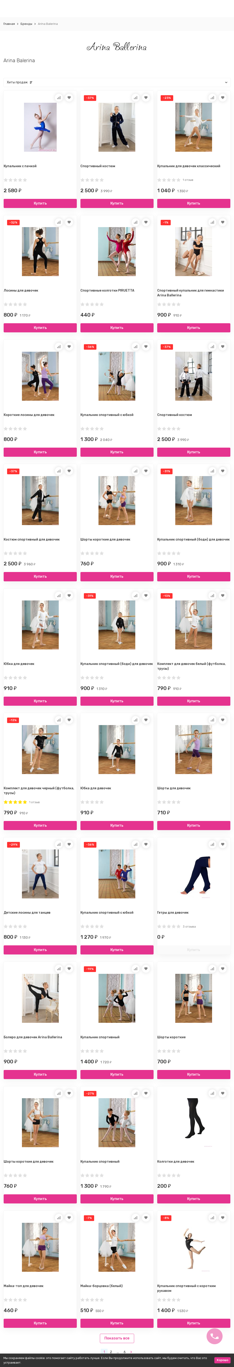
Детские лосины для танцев (27, 913)
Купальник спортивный (100, 1037)
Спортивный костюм (97, 166)
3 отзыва (189, 926)
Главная (9, 24)
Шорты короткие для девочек (105, 539)
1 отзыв (188, 180)
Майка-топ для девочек (23, 1286)
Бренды (26, 24)
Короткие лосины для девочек (29, 415)
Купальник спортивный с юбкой (106, 415)
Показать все (117, 1338)
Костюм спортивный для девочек (32, 539)
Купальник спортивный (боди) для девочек (193, 539)
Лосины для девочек (21, 290)
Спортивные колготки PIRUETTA (107, 290)
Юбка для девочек (19, 664)
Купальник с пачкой (20, 166)
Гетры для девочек (173, 913)
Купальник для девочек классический (188, 166)
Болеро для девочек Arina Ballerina (33, 1037)
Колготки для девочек (175, 1162)
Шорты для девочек (174, 788)
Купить (40, 203)
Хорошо (222, 1360)
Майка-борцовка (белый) (101, 1286)
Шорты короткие (171, 1037)
